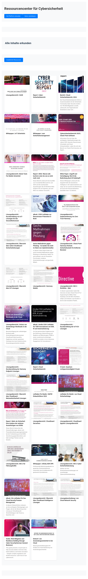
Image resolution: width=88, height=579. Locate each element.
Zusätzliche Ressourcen (13, 60)
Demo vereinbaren (30, 16)
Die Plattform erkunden (13, 16)
